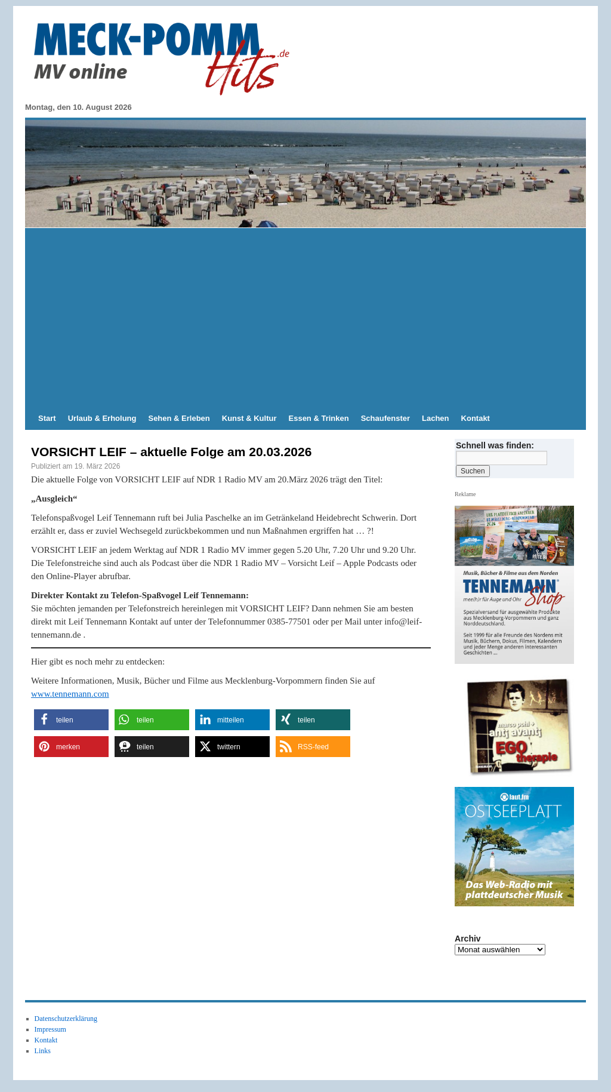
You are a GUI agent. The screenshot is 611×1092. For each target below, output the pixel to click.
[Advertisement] (305, 317)
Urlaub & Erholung (102, 418)
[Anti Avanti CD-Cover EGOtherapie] (519, 726)
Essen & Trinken (319, 418)
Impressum (50, 1029)
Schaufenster (385, 418)
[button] (71, 719)
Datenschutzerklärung (66, 1018)
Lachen (435, 418)
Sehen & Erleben (178, 418)
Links (43, 1051)
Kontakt (475, 418)
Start (47, 418)
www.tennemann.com (70, 694)
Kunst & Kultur (249, 418)
